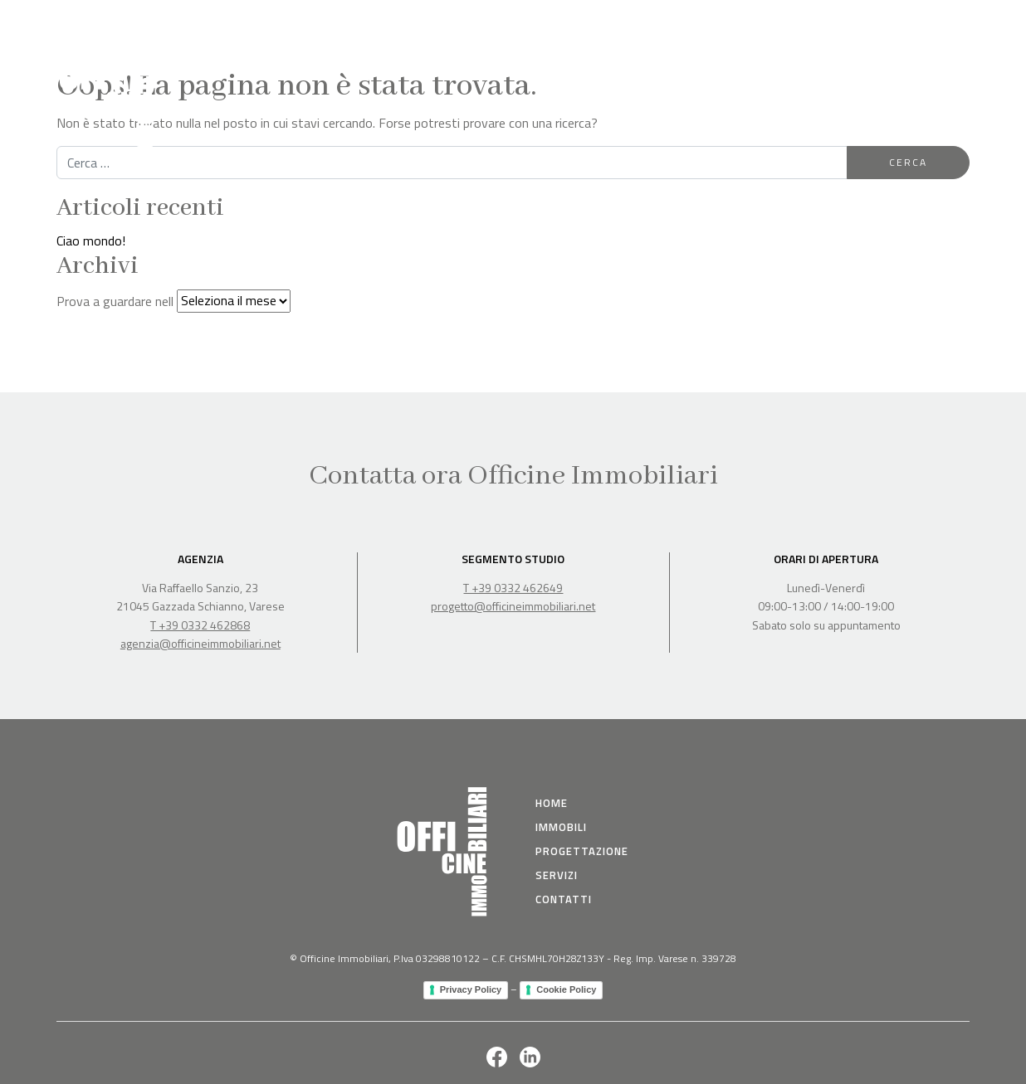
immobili (561, 827)
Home (620, 23)
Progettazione (779, 23)
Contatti (938, 23)
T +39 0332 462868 (200, 625)
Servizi (870, 23)
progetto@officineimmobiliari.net (513, 606)
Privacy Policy (471, 989)
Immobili (684, 23)
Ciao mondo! (90, 240)
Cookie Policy (566, 989)
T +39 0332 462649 (513, 587)
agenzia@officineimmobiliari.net (200, 643)
